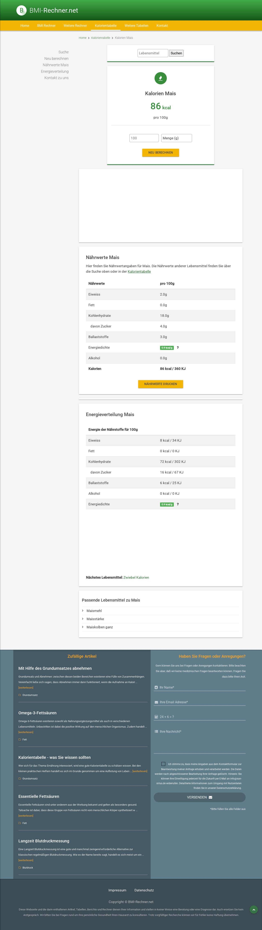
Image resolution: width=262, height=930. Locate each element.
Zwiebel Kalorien (136, 577)
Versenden (197, 797)
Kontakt (162, 26)
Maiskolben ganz (97, 627)
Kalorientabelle (105, 26)
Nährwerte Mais (56, 65)
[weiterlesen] (25, 687)
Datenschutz (144, 890)
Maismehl (92, 611)
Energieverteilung (55, 71)
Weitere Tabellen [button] (136, 26)
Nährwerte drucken (160, 384)
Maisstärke (93, 619)
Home (24, 26)
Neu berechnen (56, 59)
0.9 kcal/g (166, 347)
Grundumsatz (30, 695)
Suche (64, 52)
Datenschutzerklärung (229, 788)
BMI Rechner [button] (46, 26)
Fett (25, 739)
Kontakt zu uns (56, 78)
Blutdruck (28, 867)
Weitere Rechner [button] (75, 26)
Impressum (117, 890)
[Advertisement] (160, 205)
